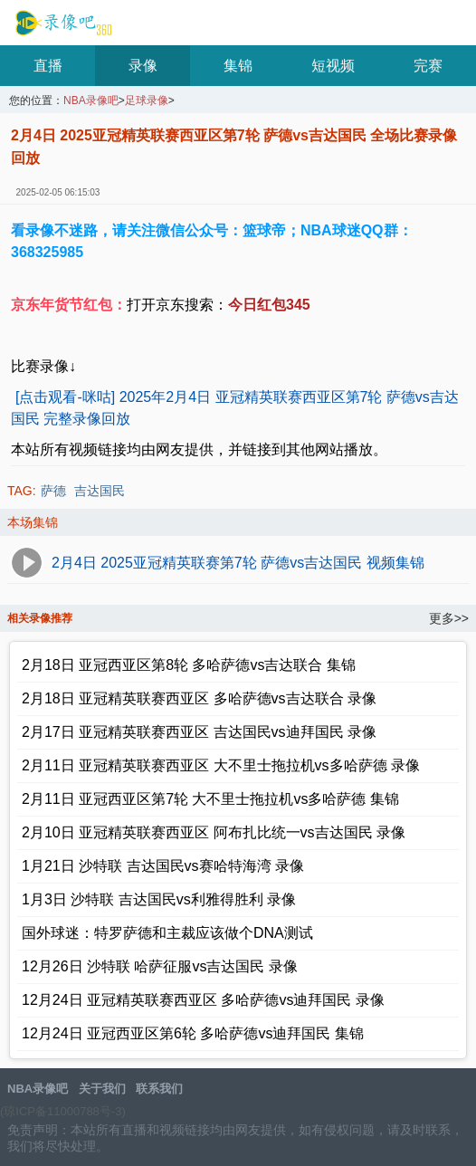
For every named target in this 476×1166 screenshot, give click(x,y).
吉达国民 (99, 490)
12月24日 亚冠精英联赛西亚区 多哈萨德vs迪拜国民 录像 (203, 1000)
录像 (143, 65)
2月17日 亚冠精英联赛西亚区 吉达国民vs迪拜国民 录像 (199, 732)
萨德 (53, 490)
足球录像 (146, 101)
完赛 (428, 65)
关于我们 (102, 1088)
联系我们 (159, 1088)
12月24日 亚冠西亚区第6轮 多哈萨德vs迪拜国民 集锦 (193, 1033)
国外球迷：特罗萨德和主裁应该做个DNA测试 (167, 933)
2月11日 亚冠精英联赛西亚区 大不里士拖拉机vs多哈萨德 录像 (221, 765)
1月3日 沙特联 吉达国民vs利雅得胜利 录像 (159, 899)
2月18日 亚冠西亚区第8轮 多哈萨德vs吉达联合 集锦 (189, 665)
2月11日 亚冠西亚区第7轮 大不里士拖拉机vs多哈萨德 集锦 (210, 799)
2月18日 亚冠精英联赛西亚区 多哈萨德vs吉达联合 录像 (199, 698)
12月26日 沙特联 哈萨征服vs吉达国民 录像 (160, 966)
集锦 (238, 65)
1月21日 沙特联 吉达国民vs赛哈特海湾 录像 (163, 866)
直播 (47, 65)
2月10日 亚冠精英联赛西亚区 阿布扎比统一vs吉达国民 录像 (213, 832)
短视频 (333, 65)
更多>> (449, 618)
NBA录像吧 (61, 23)
